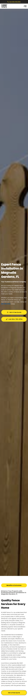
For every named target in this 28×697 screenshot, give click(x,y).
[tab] (14, 585)
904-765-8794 (5, 304)
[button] (25, 6)
